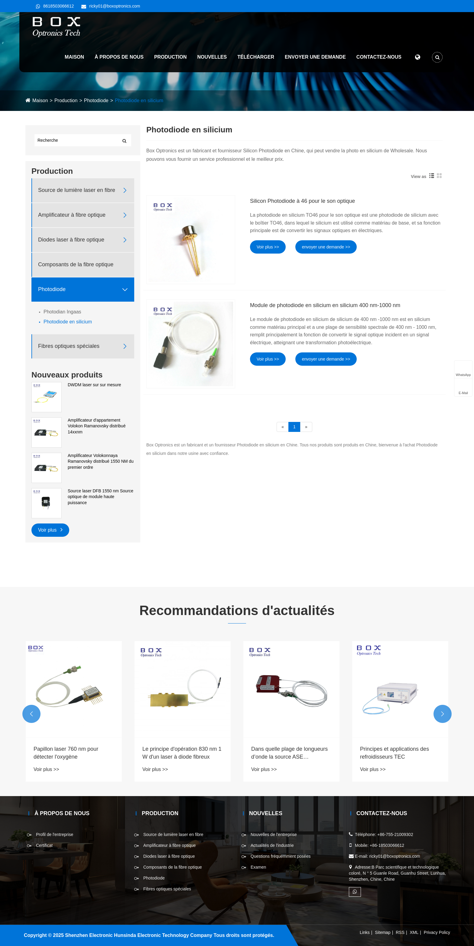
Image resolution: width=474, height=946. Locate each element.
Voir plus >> (268, 247)
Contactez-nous (378, 57)
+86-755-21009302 (395, 834)
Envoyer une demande (315, 57)
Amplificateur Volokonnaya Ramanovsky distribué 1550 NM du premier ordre (101, 461)
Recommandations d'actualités (237, 610)
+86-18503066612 (387, 845)
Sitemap (382, 932)
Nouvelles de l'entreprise (274, 834)
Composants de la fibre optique (75, 264)
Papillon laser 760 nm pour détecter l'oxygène (66, 753)
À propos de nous (118, 57)
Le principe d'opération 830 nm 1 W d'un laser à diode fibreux (182, 753)
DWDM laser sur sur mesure (94, 384)
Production (170, 57)
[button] (31, 714)
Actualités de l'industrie (272, 845)
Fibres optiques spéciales (68, 346)
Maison (74, 57)
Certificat (44, 845)
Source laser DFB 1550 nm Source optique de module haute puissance (100, 496)
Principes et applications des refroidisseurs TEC (394, 753)
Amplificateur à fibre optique (72, 215)
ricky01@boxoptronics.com (114, 6)
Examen (258, 867)
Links (365, 932)
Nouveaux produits (66, 375)
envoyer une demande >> (326, 247)
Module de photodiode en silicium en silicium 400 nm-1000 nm (325, 305)
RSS (400, 932)
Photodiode (96, 100)
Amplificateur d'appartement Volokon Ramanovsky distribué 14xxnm (96, 426)
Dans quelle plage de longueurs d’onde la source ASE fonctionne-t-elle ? (289, 753)
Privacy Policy (437, 932)
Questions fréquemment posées (280, 856)
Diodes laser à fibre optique (71, 240)
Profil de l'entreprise (54, 834)
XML (414, 932)
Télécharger (255, 57)
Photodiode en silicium (139, 100)
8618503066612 (58, 6)
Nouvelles (212, 57)
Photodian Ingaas (62, 311)
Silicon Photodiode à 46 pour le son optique (302, 201)
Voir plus (50, 529)
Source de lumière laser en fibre (76, 190)
